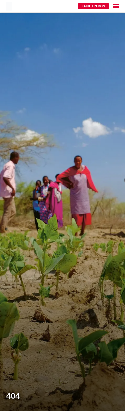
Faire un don (93, 6)
